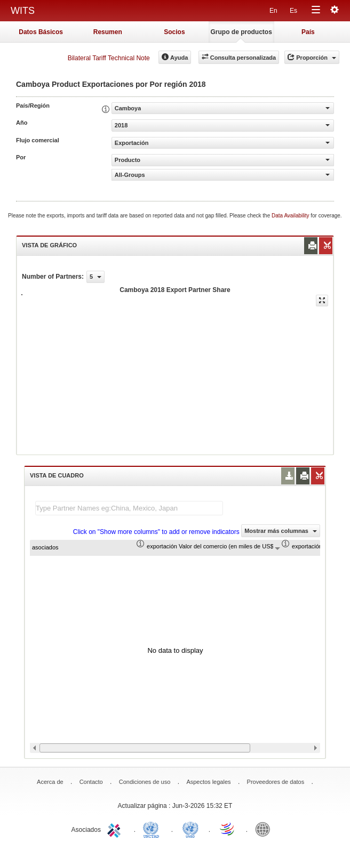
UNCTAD (153, 828)
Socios (174, 32)
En (273, 10)
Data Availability (291, 215)
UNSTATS (190, 828)
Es (293, 10)
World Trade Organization (227, 828)
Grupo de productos (241, 32)
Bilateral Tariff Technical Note (109, 58)
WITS (23, 10)
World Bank (265, 828)
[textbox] (129, 508)
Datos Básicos (41, 32)
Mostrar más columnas (280, 531)
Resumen (107, 32)
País (308, 32)
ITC (115, 828)
